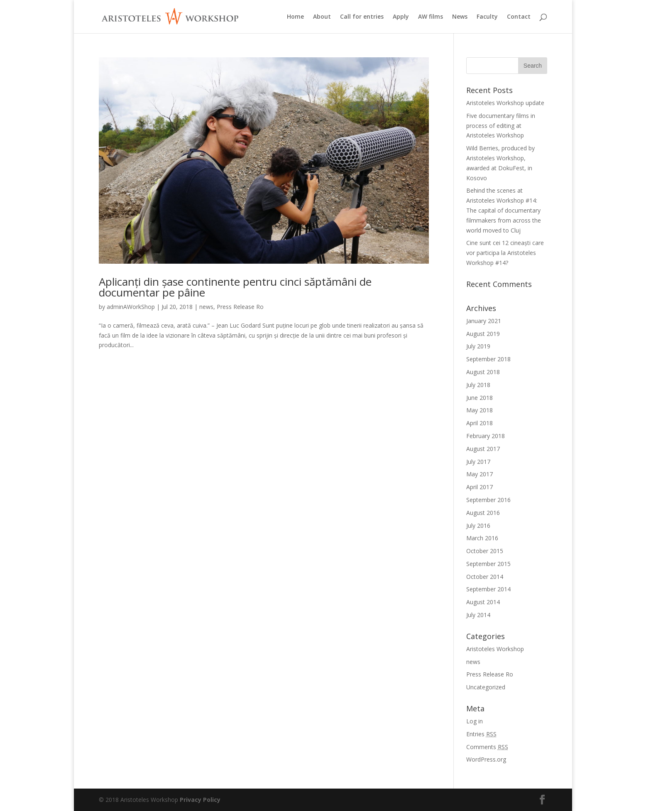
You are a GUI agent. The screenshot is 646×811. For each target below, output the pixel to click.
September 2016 (488, 500)
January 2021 (483, 321)
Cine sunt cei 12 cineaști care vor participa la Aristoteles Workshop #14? (505, 253)
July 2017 (478, 462)
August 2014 (483, 602)
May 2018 (479, 410)
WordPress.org (486, 759)
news (206, 307)
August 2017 (483, 449)
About (322, 17)
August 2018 (483, 372)
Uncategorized (485, 687)
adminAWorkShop (131, 307)
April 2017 (479, 487)
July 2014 (478, 615)
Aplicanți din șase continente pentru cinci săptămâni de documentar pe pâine (235, 287)
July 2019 (478, 346)
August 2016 (483, 513)
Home (295, 17)
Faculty (487, 17)
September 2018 (488, 359)
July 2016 (478, 525)
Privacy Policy (200, 800)
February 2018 (485, 436)
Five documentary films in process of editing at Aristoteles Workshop (500, 126)
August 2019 (483, 334)
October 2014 (484, 577)
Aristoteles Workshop (495, 649)
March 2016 (482, 538)
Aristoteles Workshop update (505, 103)
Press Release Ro (240, 307)
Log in (474, 721)
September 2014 (488, 589)
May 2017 (479, 474)
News (459, 17)
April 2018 (479, 423)
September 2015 (488, 564)
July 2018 (478, 385)
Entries (481, 734)
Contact (519, 17)
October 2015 (484, 551)
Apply (401, 17)
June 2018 (479, 398)
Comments (487, 747)
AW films (430, 17)
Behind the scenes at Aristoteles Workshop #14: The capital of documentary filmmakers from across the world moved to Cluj (503, 210)
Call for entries (362, 17)
